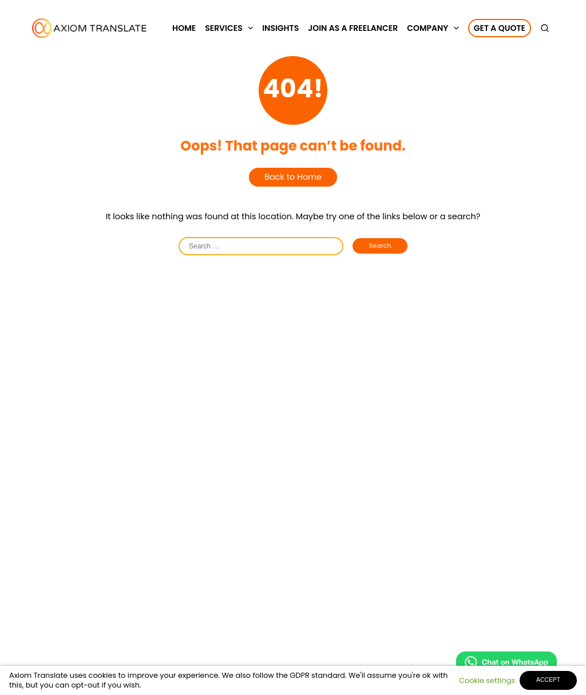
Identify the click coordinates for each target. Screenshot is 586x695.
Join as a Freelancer (353, 28)
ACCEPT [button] (548, 680)
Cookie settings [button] (487, 680)
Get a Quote (499, 28)
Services (224, 28)
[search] (547, 28)
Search (380, 245)
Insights (280, 28)
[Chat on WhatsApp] (506, 664)
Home (184, 28)
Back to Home (293, 177)
